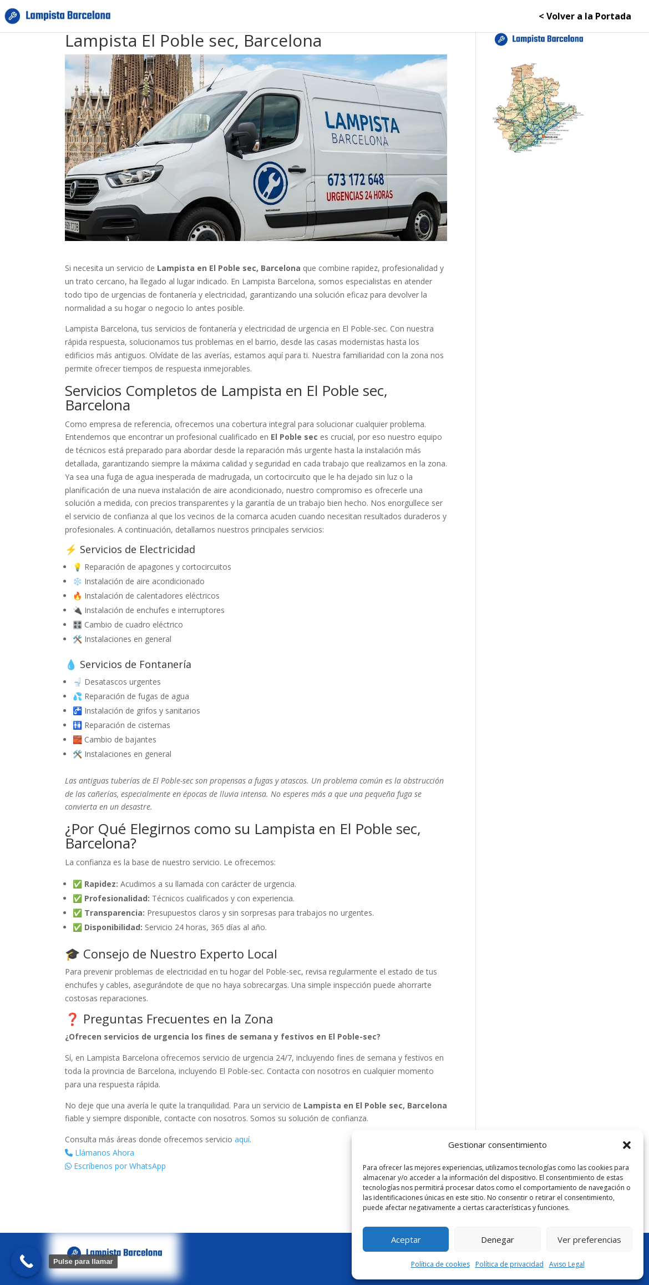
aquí (242, 1139)
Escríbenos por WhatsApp (115, 1166)
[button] (626, 1145)
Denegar (497, 1239)
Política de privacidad (509, 1264)
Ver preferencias (589, 1239)
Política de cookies (440, 1264)
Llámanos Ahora (99, 1152)
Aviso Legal (567, 1264)
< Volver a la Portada (585, 17)
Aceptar (406, 1239)
